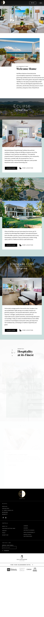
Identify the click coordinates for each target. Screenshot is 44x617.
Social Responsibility (29, 532)
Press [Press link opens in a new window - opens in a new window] (3, 532)
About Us (4, 526)
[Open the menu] (41, 3)
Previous (1, 18)
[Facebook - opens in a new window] (3, 517)
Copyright (26, 530)
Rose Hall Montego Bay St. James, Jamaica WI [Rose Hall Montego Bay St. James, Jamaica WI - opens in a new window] (7, 508)
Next (42, 18)
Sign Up (5, 551)
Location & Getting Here (8, 528)
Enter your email (8, 545)
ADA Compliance (28, 536)
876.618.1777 (4, 514)
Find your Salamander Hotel (22, 564)
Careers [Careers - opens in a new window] (26, 525)
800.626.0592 (5, 512)
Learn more (11, 168)
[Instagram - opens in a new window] (6, 517)
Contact (4, 530)
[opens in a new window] (12, 569)
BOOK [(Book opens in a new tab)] (32, 2)
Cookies (32, 530)
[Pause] (36, 29)
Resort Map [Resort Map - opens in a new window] (5, 535)
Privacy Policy (27, 534)
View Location (26, 168)
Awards (26, 528)
